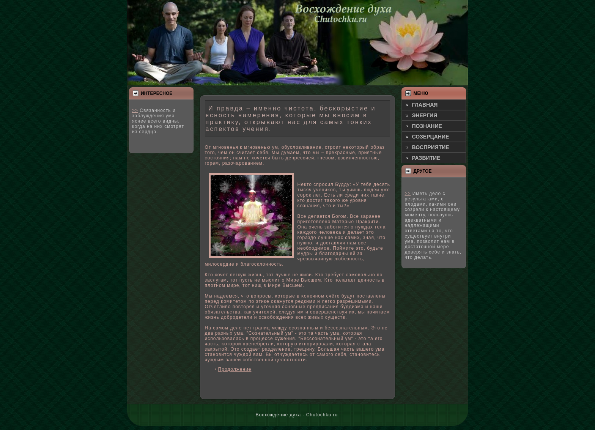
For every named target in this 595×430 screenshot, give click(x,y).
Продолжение (235, 369)
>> (135, 110)
